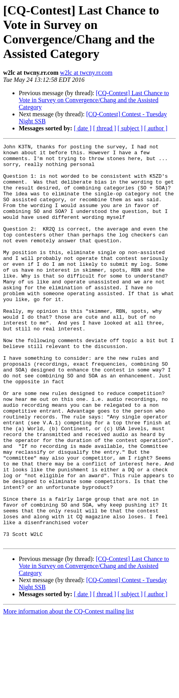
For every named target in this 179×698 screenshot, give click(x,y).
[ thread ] (104, 128)
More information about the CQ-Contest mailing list (68, 691)
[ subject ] (130, 128)
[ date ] (82, 128)
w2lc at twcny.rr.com (86, 72)
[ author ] (156, 128)
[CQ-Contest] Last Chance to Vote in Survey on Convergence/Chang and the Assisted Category (94, 100)
